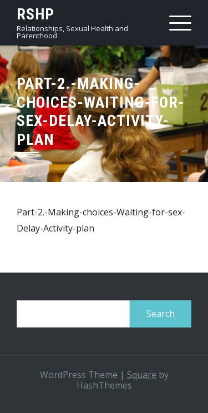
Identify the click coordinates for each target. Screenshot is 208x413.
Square (141, 375)
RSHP (35, 14)
